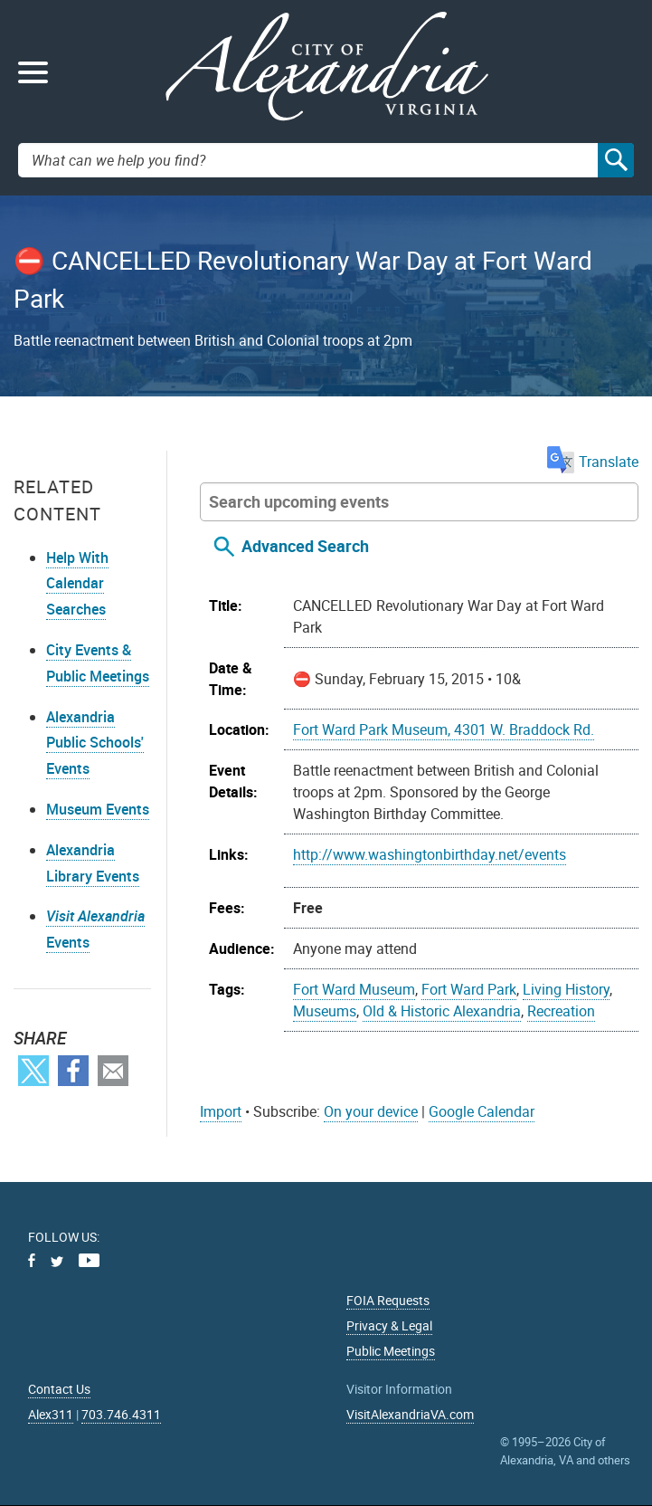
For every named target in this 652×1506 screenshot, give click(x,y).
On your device (371, 1111)
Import (220, 1111)
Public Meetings (390, 1350)
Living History (566, 989)
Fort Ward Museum (354, 989)
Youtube (89, 1260)
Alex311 (50, 1414)
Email (113, 1070)
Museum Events (97, 809)
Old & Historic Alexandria (442, 1011)
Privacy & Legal (389, 1325)
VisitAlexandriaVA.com (410, 1414)
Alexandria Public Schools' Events (95, 743)
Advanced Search (305, 546)
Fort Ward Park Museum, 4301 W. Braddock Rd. (443, 729)
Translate (592, 462)
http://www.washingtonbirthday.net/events (429, 854)
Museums (324, 1011)
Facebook (73, 1070)
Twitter (33, 1070)
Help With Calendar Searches (77, 584)
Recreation (561, 1011)
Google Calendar (481, 1111)
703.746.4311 (121, 1414)
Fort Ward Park (468, 989)
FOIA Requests (388, 1300)
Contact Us (59, 1388)
